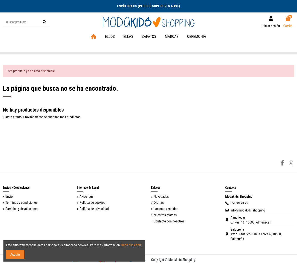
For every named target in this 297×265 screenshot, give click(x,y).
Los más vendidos (166, 209)
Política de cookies (92, 203)
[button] (172, 36)
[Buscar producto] (44, 22)
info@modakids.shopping (247, 210)
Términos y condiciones (21, 203)
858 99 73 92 (239, 203)
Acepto (15, 255)
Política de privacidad (94, 209)
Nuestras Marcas (165, 215)
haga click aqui (131, 245)
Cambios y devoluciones (21, 209)
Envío (9, 197)
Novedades (161, 197)
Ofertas (159, 203)
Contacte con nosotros (169, 221)
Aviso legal (87, 197)
